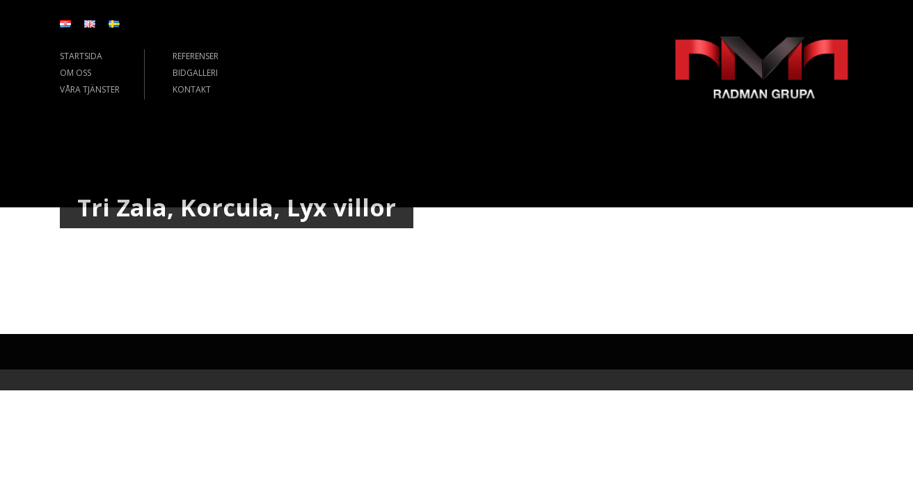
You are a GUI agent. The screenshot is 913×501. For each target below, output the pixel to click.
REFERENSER (196, 56)
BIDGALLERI (195, 73)
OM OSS (75, 73)
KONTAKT (192, 89)
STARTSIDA (81, 56)
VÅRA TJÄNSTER (90, 89)
